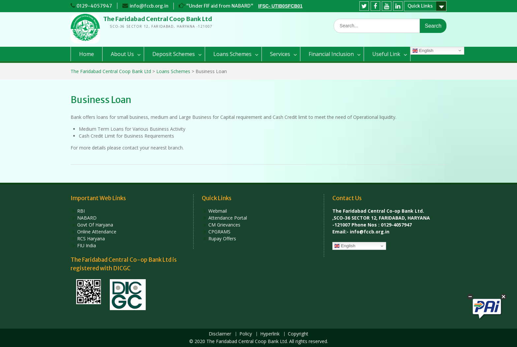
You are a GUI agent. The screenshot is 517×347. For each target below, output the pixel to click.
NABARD (87, 218)
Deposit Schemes (173, 54)
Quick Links (420, 6)
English (422, 50)
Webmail (217, 211)
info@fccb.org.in (149, 6)
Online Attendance (96, 231)
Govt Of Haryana (95, 225)
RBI (81, 211)
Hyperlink (270, 334)
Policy (245, 334)
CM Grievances (224, 225)
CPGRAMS (219, 231)
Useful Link (386, 54)
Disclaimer (220, 334)
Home (86, 54)
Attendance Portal (227, 218)
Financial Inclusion (331, 54)
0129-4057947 (94, 6)
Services (280, 54)
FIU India (86, 245)
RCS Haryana (91, 238)
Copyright (298, 334)
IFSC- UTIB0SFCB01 (280, 6)
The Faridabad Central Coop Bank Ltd (157, 19)
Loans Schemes (232, 54)
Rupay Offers (222, 238)
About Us (122, 54)
